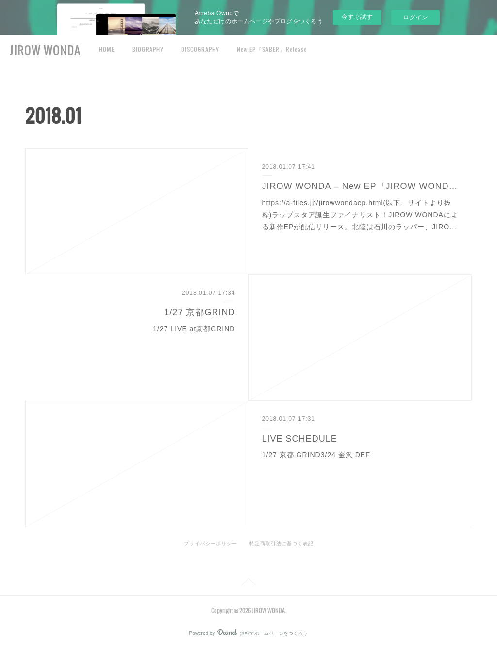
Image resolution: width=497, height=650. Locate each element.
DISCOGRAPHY (200, 49)
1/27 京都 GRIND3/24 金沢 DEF (316, 455)
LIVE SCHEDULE (299, 439)
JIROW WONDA (45, 50)
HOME (107, 49)
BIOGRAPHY (148, 49)
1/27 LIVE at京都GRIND (194, 329)
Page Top (248, 583)
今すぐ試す (357, 16)
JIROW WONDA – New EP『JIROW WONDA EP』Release (360, 186)
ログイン (415, 17)
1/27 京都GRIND (199, 312)
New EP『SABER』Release (272, 49)
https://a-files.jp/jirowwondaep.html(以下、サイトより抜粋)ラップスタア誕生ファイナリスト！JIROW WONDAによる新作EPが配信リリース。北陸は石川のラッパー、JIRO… (360, 215)
